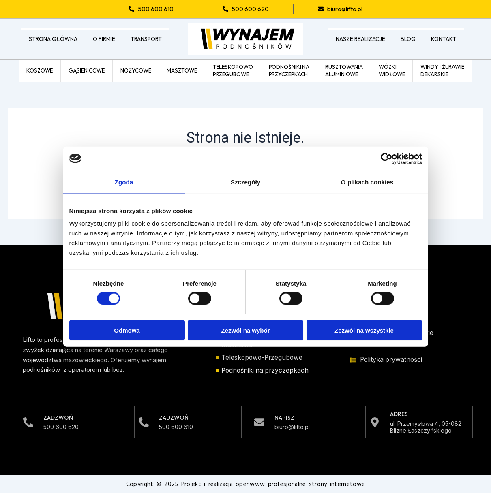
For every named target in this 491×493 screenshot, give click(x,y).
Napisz (284, 417)
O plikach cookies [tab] (367, 181)
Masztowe (182, 70)
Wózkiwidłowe (392, 70)
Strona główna (53, 39)
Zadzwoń (58, 417)
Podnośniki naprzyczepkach (289, 70)
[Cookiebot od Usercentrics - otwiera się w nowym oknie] (386, 158)
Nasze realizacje (360, 39)
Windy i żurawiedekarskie (442, 70)
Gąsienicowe (87, 70)
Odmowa (126, 330)
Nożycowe (135, 70)
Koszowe (39, 70)
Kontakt (443, 39)
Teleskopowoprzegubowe (233, 70)
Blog (408, 39)
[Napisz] (259, 422)
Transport (146, 39)
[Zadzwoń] (28, 422)
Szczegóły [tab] (245, 181)
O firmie (104, 39)
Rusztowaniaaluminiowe (344, 70)
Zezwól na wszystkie (364, 330)
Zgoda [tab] (124, 181)
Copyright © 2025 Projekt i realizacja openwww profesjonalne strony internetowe (245, 484)
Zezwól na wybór (245, 330)
